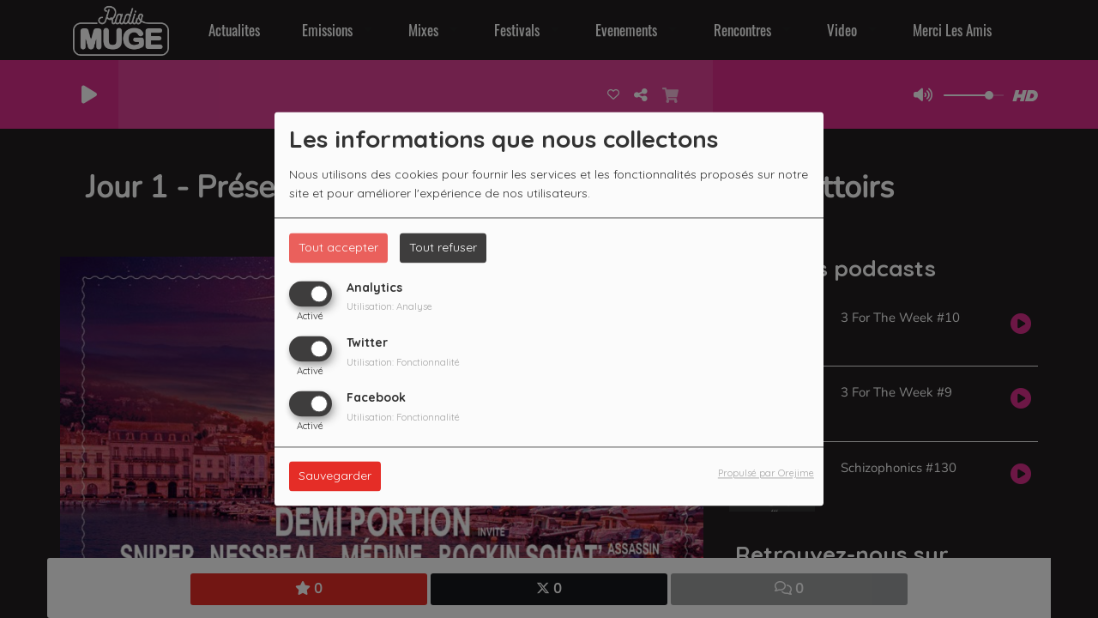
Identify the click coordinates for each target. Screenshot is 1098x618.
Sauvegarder (335, 476)
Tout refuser (443, 247)
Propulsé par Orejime (766, 474)
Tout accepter (338, 247)
